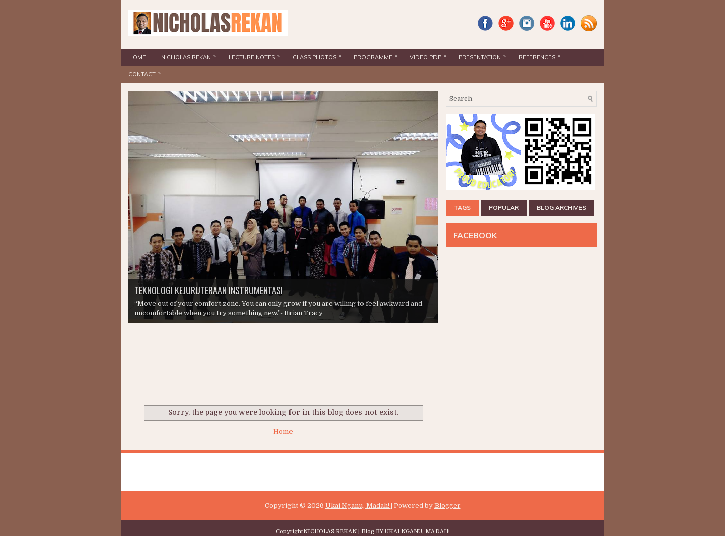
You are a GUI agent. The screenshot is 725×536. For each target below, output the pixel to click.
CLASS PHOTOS (319, 55)
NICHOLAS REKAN (191, 55)
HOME (137, 57)
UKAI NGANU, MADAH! (417, 531)
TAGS (462, 207)
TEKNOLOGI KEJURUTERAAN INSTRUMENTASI (208, 290)
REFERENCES (542, 55)
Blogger (447, 505)
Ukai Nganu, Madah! (358, 505)
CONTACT (147, 72)
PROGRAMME (378, 55)
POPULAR (504, 207)
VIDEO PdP (430, 55)
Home (283, 431)
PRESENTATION (485, 55)
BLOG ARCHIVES (561, 207)
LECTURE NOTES (257, 55)
